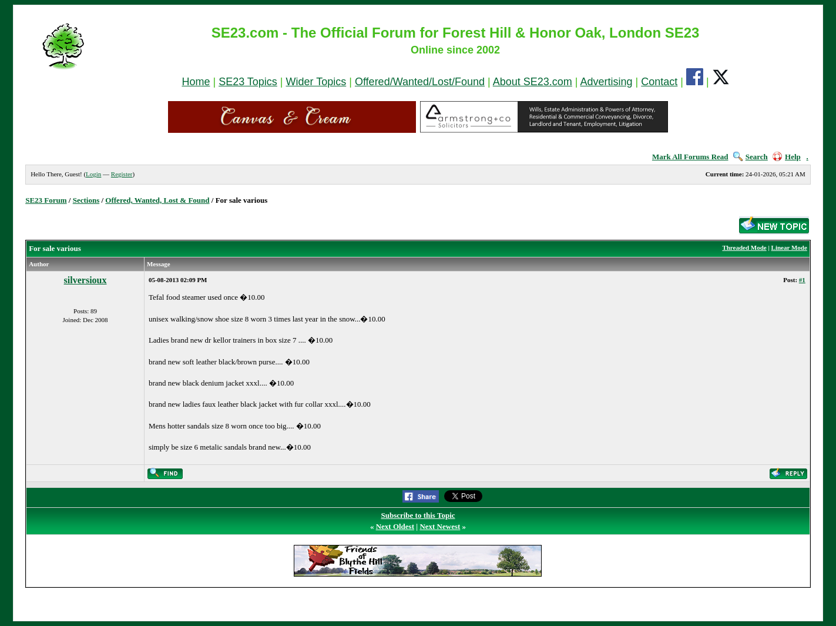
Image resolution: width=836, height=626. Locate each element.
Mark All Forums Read (690, 156)
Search (750, 156)
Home (196, 82)
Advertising (606, 82)
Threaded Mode (744, 247)
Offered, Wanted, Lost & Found (157, 200)
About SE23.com (532, 82)
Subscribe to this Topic (418, 515)
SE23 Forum (45, 200)
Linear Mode (789, 247)
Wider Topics (316, 82)
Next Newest (439, 526)
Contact (659, 82)
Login (93, 174)
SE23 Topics (248, 82)
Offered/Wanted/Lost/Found (420, 82)
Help (787, 156)
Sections (86, 200)
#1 (802, 279)
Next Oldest (395, 526)
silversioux (85, 280)
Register (122, 174)
